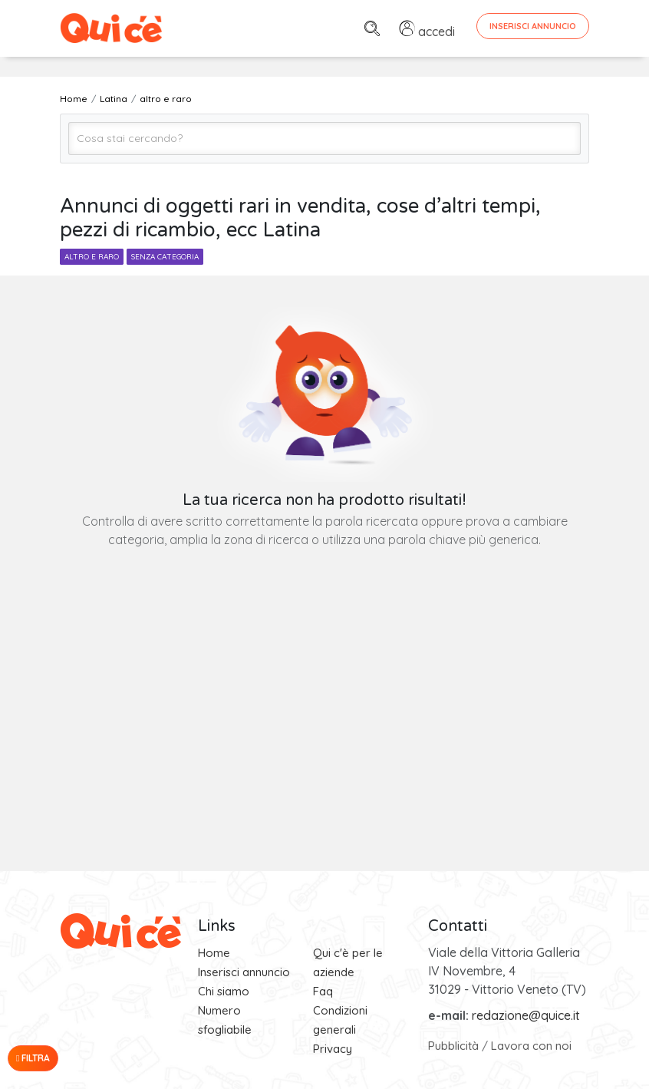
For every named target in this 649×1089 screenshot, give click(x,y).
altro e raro (91, 257)
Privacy (332, 1048)
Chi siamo (223, 991)
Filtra (33, 1058)
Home (214, 952)
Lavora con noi (531, 1045)
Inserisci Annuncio (532, 26)
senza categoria (165, 257)
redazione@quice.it (526, 1015)
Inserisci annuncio (244, 972)
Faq (323, 991)
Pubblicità (453, 1045)
